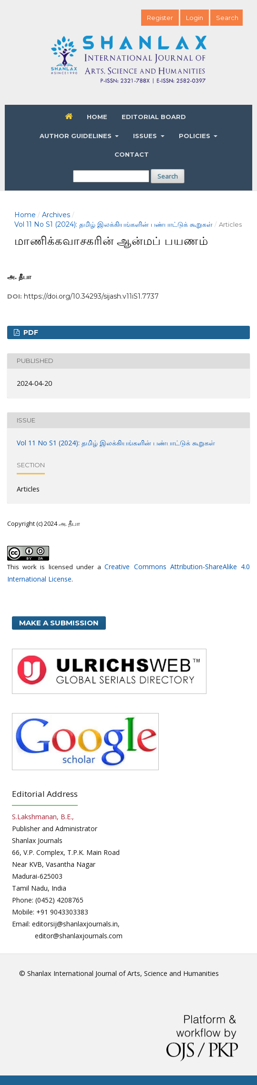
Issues (146, 136)
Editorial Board (154, 117)
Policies (195, 136)
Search (167, 176)
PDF (29, 332)
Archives (56, 215)
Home (97, 117)
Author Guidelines (76, 136)
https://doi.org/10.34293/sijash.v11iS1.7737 (91, 296)
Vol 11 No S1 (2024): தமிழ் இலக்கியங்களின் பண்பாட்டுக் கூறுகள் (113, 224)
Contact (131, 154)
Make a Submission (59, 622)
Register (160, 17)
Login (194, 17)
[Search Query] (111, 176)
